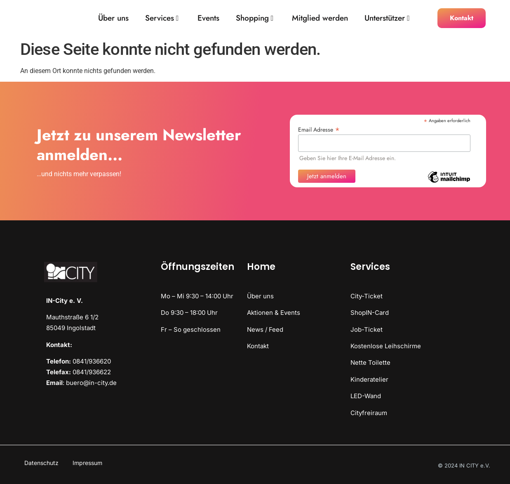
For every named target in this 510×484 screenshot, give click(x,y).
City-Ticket (366, 296)
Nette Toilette (370, 362)
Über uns (113, 18)
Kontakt (258, 346)
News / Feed (265, 329)
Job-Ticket (366, 329)
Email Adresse (319, 129)
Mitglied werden (320, 18)
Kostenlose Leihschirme (385, 346)
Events (208, 18)
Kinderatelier (369, 379)
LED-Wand (365, 396)
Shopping (255, 18)
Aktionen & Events (273, 312)
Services (162, 18)
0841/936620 (92, 361)
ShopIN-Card (369, 312)
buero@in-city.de (91, 383)
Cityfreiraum (368, 413)
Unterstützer (387, 18)
